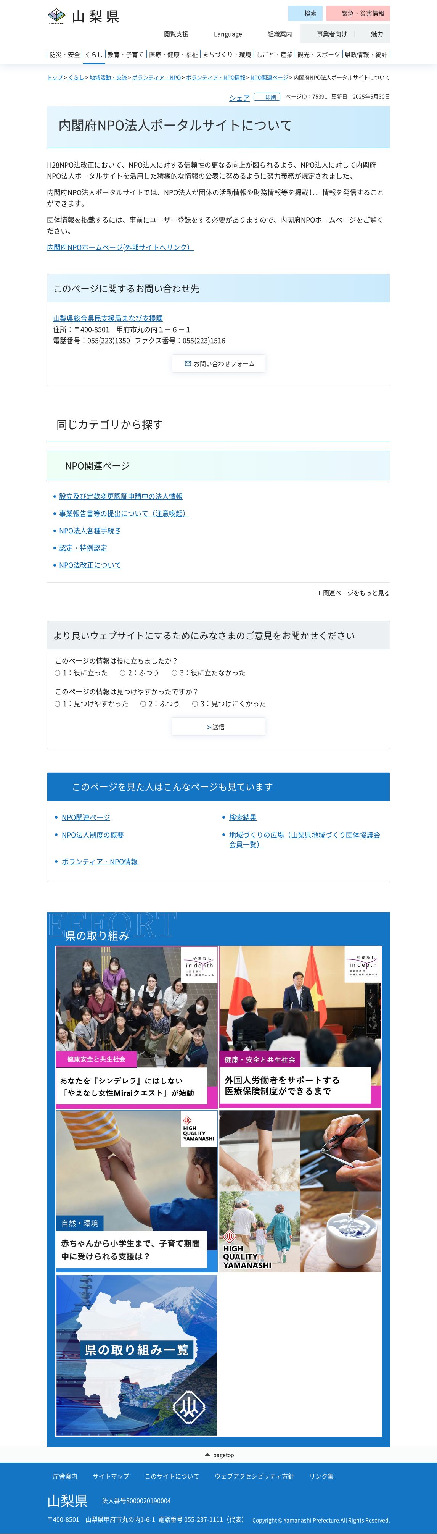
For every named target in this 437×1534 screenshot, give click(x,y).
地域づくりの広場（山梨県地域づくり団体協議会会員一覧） (304, 839)
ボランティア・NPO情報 (215, 77)
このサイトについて (172, 1476)
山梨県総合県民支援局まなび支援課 (108, 318)
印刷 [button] (270, 97)
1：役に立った (85, 672)
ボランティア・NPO (156, 77)
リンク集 (321, 1476)
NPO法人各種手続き (90, 530)
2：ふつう (143, 672)
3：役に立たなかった (213, 672)
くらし (76, 77)
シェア (239, 98)
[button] (358, 13)
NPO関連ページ (269, 77)
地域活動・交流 (108, 77)
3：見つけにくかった (233, 703)
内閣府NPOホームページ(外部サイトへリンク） (120, 247)
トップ (55, 77)
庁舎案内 (65, 1476)
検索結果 (243, 817)
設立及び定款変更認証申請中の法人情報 (121, 496)
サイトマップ (111, 1476)
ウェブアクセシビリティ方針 (254, 1476)
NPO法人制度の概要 (93, 835)
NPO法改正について (90, 565)
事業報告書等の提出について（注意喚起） (124, 513)
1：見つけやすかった (96, 703)
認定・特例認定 (83, 548)
